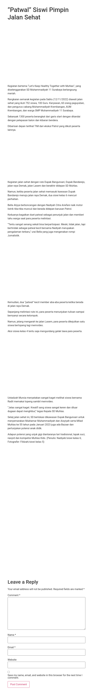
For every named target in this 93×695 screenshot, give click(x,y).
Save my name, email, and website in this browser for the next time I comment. (45, 676)
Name (12, 635)
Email (11, 647)
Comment (14, 595)
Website (12, 660)
